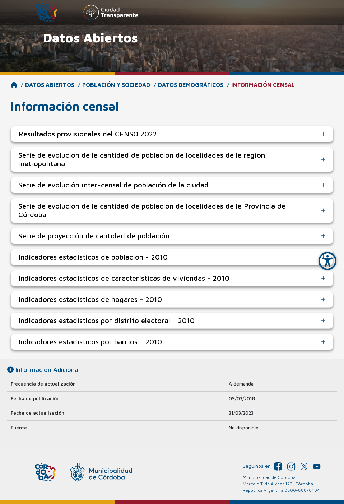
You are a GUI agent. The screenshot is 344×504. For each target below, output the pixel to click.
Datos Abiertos (49, 84)
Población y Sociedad (116, 84)
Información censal (263, 84)
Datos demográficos (190, 84)
